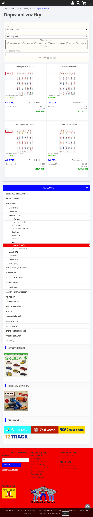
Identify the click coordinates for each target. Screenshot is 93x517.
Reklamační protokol (67, 465)
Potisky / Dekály (13, 282)
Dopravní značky (19, 245)
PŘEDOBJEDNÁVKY (13, 336)
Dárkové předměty (14, 316)
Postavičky (11, 273)
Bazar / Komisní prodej (16, 331)
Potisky (14, 238)
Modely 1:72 (13, 252)
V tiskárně (82, 43)
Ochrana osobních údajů (39, 468)
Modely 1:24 (13, 256)
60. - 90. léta (16, 225)
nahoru (88, 507)
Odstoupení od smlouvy (68, 468)
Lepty (14, 242)
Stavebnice (16, 235)
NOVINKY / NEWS (13, 199)
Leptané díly (11, 287)
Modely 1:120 (14, 215)
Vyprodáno (47, 46)
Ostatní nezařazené (19, 248)
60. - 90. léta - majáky (20, 229)
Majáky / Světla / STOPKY (16, 292)
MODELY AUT (11, 204)
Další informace (54, 513)
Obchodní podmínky (38, 465)
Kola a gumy (13, 263)
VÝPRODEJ (10, 341)
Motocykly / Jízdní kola (16, 268)
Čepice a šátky (12, 326)
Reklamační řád (36, 474)
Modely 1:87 (13, 211)
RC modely (10, 297)
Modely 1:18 (13, 259)
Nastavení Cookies (37, 477)
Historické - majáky (19, 222)
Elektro (9, 311)
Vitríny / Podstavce (14, 277)
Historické (16, 219)
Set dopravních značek (25, 67)
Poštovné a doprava (38, 471)
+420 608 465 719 (66, 456)
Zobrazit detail (34, 102)
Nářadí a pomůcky (14, 307)
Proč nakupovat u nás (38, 462)
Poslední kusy (41, 43)
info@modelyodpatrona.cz (69, 459)
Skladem (71, 43)
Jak (36, 459)
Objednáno (29, 43)
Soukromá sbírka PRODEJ (17, 194)
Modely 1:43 (13, 208)
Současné (15, 232)
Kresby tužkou (12, 321)
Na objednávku (15, 43)
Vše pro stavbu (12, 302)
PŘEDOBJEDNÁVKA (57, 43)
